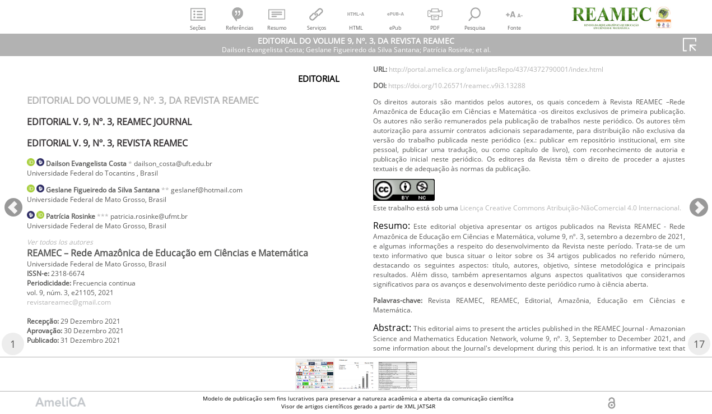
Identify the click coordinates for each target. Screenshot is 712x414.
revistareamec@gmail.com (76, 316)
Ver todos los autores (66, 251)
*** (115, 222)
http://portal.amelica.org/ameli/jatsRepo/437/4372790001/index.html (521, 88)
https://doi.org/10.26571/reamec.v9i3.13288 (473, 107)
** (190, 192)
